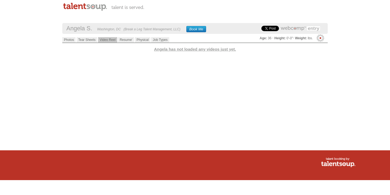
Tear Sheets (87, 40)
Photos (69, 40)
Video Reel (108, 40)
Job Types (160, 40)
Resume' (126, 40)
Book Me (196, 29)
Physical (142, 40)
